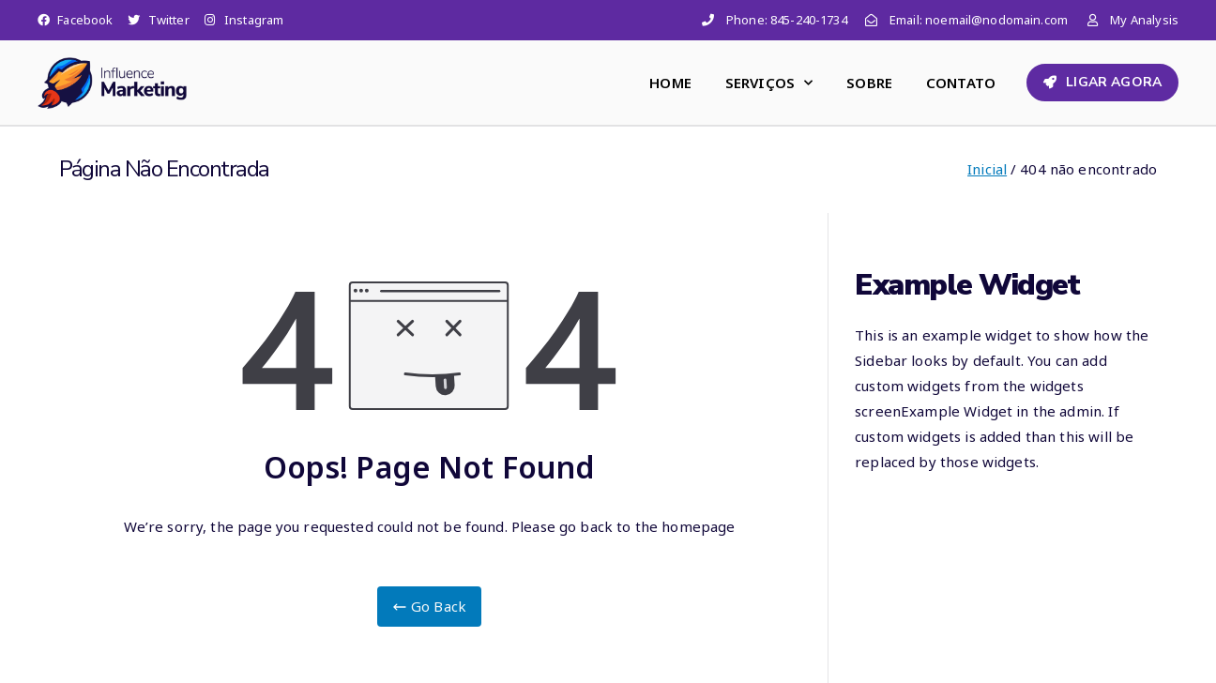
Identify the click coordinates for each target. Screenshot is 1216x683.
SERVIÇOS (769, 83)
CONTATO (961, 82)
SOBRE (869, 82)
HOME (670, 82)
